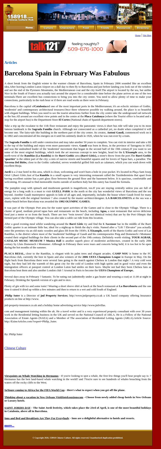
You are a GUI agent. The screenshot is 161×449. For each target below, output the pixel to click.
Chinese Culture (15, 348)
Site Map (147, 35)
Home (138, 35)
